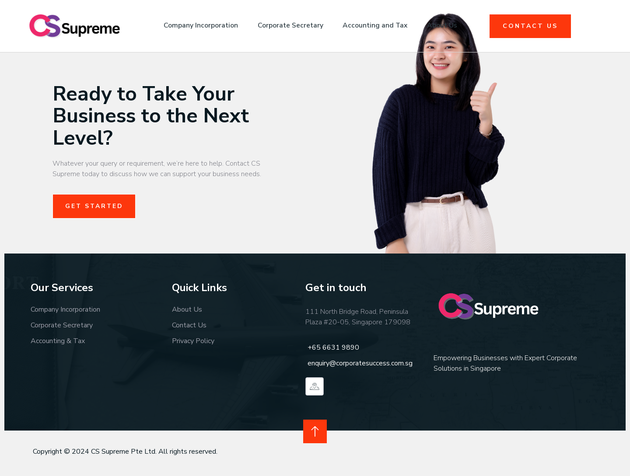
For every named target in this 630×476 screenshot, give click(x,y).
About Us (447, 26)
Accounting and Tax (377, 26)
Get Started (95, 206)
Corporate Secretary (289, 26)
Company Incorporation (196, 26)
